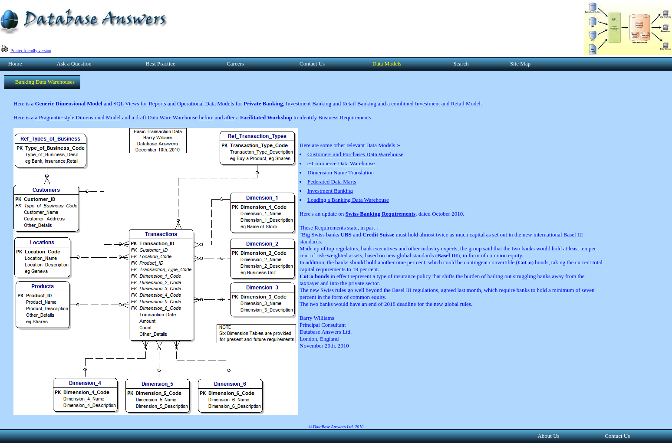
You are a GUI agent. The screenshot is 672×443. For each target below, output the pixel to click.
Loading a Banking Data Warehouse (348, 200)
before (206, 117)
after (229, 117)
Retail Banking (359, 103)
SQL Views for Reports (139, 103)
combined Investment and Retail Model (436, 103)
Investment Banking (308, 103)
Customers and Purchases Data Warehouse (355, 154)
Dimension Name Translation (340, 172)
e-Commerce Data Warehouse (341, 163)
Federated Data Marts (331, 181)
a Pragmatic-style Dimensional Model (77, 117)
